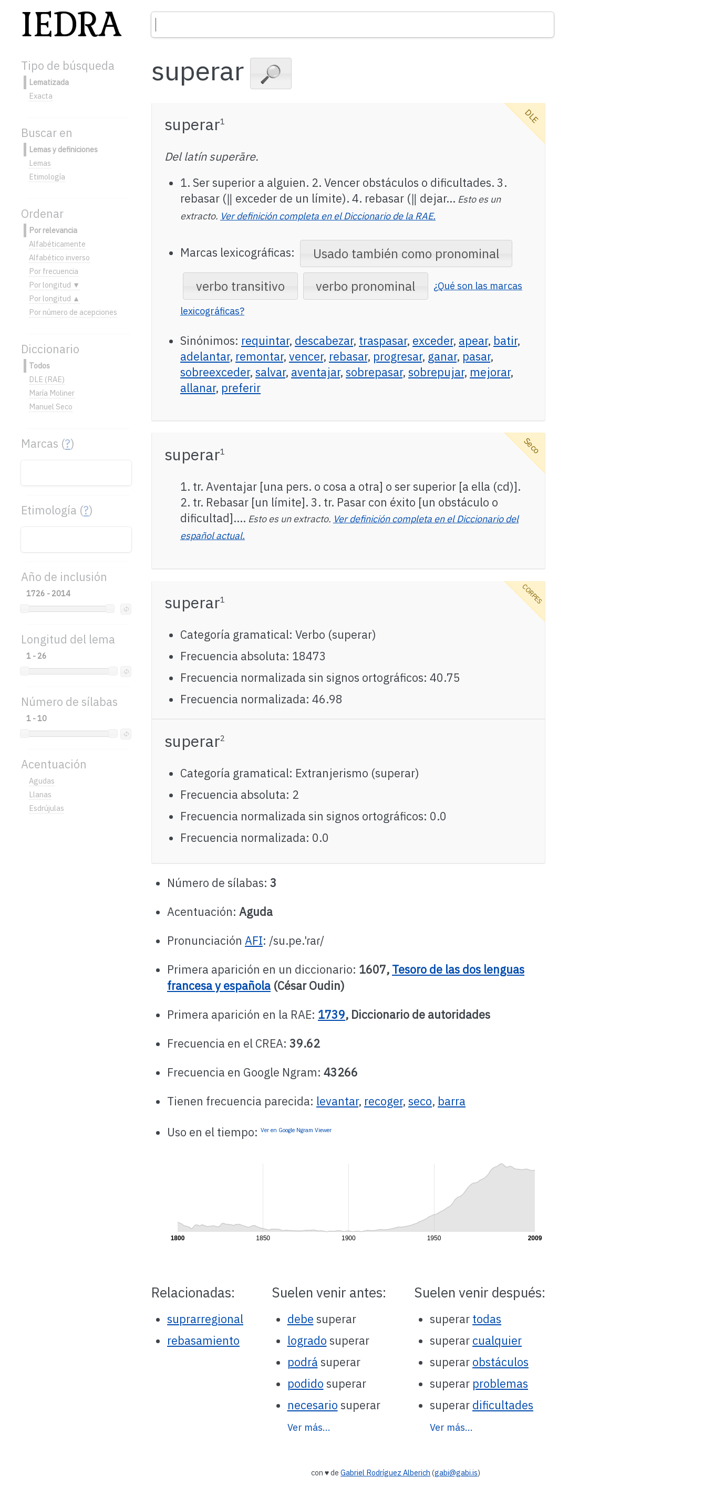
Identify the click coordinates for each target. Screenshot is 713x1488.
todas (486, 1319)
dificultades (502, 1405)
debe (300, 1319)
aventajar (315, 372)
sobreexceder (215, 372)
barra (452, 1101)
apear (473, 340)
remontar (259, 356)
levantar (337, 1101)
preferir (241, 388)
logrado (307, 1340)
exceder (432, 340)
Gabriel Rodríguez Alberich (385, 1473)
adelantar (205, 356)
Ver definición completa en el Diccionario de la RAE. (328, 216)
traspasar (383, 340)
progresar (397, 356)
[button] (271, 73)
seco (420, 1101)
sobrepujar (436, 372)
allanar (197, 388)
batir (505, 340)
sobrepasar (374, 372)
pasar (476, 356)
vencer (306, 356)
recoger (383, 1101)
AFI (254, 940)
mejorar (490, 372)
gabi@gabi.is (456, 1473)
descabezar (324, 340)
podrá (302, 1362)
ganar (442, 356)
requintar (265, 340)
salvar (270, 372)
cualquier (497, 1340)
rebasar (348, 356)
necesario (312, 1405)
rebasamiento (203, 1340)
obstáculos (500, 1362)
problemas (500, 1383)
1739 (331, 1014)
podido (305, 1383)
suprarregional (205, 1319)
